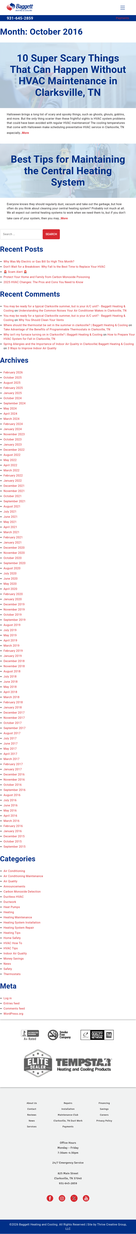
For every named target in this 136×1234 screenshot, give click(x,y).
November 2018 (14, 666)
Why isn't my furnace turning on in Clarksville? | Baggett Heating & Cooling (53, 334)
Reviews (31, 1114)
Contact (31, 1108)
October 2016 (13, 784)
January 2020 (13, 599)
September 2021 (15, 501)
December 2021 (14, 486)
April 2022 (10, 465)
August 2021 (12, 506)
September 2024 (15, 403)
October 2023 (13, 439)
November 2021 (14, 491)
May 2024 (10, 408)
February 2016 (13, 826)
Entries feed (11, 1003)
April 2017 (10, 754)
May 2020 (10, 583)
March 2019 (11, 645)
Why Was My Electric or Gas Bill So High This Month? (39, 261)
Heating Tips (12, 933)
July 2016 (10, 800)
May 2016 (10, 810)
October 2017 (13, 723)
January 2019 (13, 656)
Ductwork (10, 902)
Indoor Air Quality (15, 953)
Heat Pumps (12, 907)
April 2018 (10, 692)
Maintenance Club (68, 1114)
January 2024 (13, 429)
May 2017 (10, 748)
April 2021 (10, 527)
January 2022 (13, 480)
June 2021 (11, 516)
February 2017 (13, 764)
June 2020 (11, 578)
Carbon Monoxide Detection (22, 891)
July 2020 (10, 573)
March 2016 (11, 821)
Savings (104, 1108)
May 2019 (10, 635)
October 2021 (13, 496)
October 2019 (13, 614)
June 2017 (11, 743)
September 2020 (15, 563)
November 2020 (14, 553)
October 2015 (13, 841)
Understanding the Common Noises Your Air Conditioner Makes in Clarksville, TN (72, 310)
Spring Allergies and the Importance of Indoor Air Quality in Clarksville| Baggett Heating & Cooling (69, 344)
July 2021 (10, 511)
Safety (8, 969)
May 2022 (10, 460)
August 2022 (12, 455)
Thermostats (12, 974)
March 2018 (11, 697)
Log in (8, 998)
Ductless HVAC (14, 896)
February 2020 (13, 594)
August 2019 (12, 625)
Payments (122, 18)
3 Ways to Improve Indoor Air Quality (32, 348)
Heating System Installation (22, 922)
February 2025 (13, 388)
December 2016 (14, 774)
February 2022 (13, 475)
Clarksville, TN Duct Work (68, 1120)
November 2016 (14, 779)
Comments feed (14, 1008)
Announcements (14, 886)
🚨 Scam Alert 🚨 (15, 272)
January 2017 (13, 769)
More (25, 133)
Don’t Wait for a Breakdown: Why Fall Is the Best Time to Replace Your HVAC (54, 266)
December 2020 (14, 547)
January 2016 (13, 831)
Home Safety (12, 938)
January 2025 (13, 393)
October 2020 (13, 558)
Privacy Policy (104, 1120)
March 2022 (11, 470)
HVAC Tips (11, 948)
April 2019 (10, 640)
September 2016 (15, 790)
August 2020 (12, 568)
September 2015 (15, 846)
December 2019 (14, 604)
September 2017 (15, 728)
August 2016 (12, 795)
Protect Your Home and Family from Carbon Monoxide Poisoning (47, 277)
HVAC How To (13, 943)
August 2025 (12, 382)
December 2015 (14, 836)
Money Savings (14, 958)
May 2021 (10, 522)
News (7, 963)
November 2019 (14, 609)
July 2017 (10, 738)
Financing (104, 1103)
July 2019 (10, 630)
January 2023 (13, 444)
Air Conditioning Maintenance (23, 876)
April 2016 (10, 815)
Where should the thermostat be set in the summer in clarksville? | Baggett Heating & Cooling (66, 325)
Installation (68, 1108)
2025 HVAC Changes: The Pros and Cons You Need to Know (43, 282)
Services (31, 1126)
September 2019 (15, 620)
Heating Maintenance (18, 917)
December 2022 (14, 449)
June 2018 (11, 681)
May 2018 (10, 687)
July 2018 (10, 676)
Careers (104, 1114)
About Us (32, 1103)
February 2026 (13, 372)
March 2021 (11, 532)
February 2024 (13, 424)
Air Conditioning (14, 871)
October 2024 (13, 398)
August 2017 (12, 733)
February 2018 (13, 702)
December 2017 (14, 712)
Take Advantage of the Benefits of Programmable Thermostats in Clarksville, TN (57, 329)
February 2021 (13, 537)
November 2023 (14, 434)
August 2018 (12, 671)
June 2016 (11, 805)
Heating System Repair (19, 927)
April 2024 (10, 413)
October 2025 (13, 377)
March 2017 (11, 759)
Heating (9, 912)
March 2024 (11, 419)
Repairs (68, 1103)
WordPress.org (13, 1013)
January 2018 (13, 707)
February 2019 (13, 650)
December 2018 (14, 661)
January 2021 (13, 542)
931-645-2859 (20, 18)
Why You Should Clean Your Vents (41, 320)
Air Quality (10, 881)
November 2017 (14, 717)
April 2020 (10, 589)
